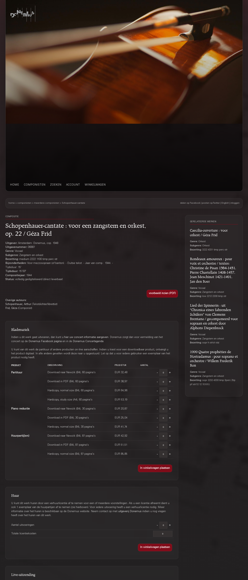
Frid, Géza (11, 308)
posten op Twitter (211, 203)
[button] (162, 293)
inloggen (235, 203)
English (225, 203)
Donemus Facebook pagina (45, 341)
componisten (34, 185)
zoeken (55, 185)
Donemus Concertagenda (88, 341)
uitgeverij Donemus (130, 511)
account (73, 185)
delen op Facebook (190, 203)
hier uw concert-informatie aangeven (86, 337)
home (14, 185)
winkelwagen (95, 185)
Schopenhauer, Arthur (18, 304)
